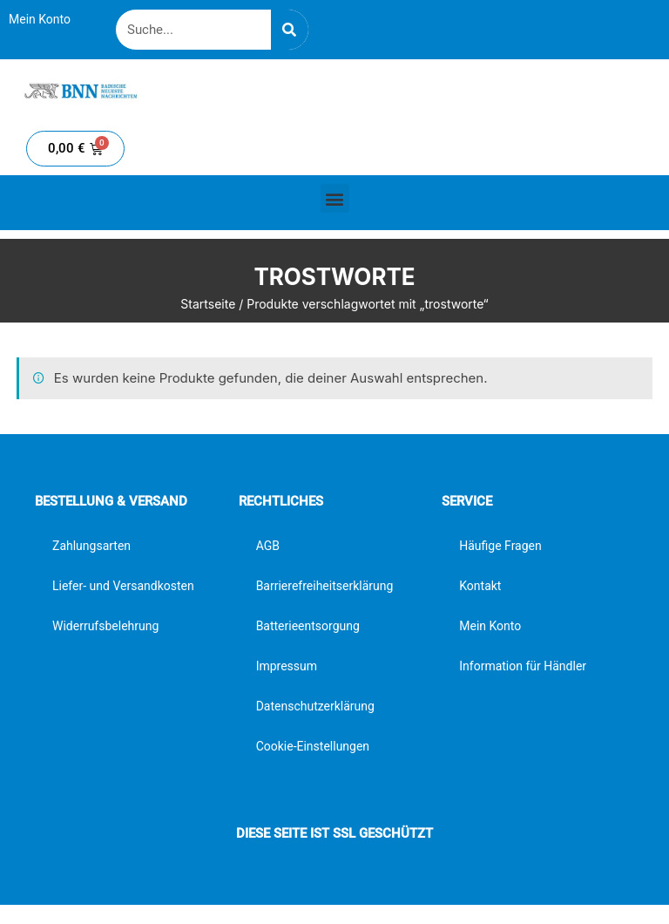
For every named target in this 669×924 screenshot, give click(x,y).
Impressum (286, 666)
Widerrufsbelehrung (105, 626)
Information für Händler (522, 666)
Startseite (207, 303)
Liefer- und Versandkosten (123, 586)
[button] (335, 198)
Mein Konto (40, 19)
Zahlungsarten (91, 546)
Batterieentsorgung (308, 626)
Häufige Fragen (500, 546)
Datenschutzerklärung (315, 706)
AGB (268, 546)
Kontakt (480, 586)
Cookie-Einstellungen (312, 746)
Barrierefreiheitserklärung (325, 586)
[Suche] (289, 30)
